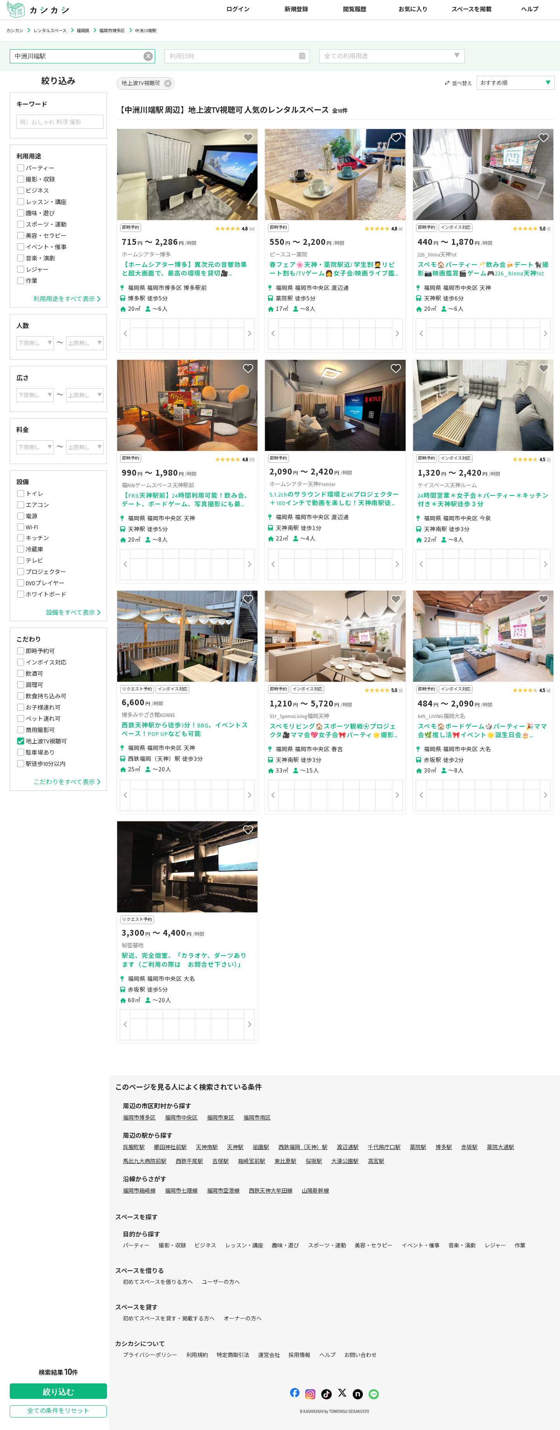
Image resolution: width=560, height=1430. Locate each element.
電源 (31, 516)
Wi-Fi (32, 527)
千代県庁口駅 (384, 1147)
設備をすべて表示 (73, 612)
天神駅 (235, 1147)
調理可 (34, 685)
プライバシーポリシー (150, 1355)
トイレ (34, 494)
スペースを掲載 (472, 9)
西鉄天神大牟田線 (270, 1191)
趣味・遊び (40, 213)
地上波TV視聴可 (46, 741)
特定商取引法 (233, 1355)
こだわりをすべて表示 (66, 782)
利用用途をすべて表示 (66, 299)
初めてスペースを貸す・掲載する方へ (169, 1319)
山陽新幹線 (315, 1191)
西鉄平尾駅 (189, 1161)
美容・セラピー (46, 236)
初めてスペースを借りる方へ (158, 1282)
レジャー (37, 270)
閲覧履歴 (354, 9)
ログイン (238, 9)
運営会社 (269, 1355)
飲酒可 (34, 674)
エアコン (37, 505)
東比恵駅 (285, 1161)
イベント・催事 (46, 247)
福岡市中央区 (181, 1118)
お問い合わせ (360, 1355)
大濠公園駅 (345, 1161)
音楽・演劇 (40, 258)
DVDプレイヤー (45, 583)
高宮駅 (376, 1161)
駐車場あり (40, 753)
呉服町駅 (134, 1147)
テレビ (34, 561)
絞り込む (58, 1392)
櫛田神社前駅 (170, 1147)
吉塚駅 (220, 1161)
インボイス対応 (46, 662)
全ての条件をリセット (58, 1411)
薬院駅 (418, 1147)
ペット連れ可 (43, 719)
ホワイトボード (46, 594)
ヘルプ (530, 9)
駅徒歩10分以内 (45, 764)
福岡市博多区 (139, 1118)
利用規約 (197, 1355)
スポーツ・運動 (46, 224)
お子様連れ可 (43, 708)
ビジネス (37, 191)
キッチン (37, 538)
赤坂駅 (469, 1147)
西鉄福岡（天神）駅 (302, 1147)
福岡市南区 (257, 1118)
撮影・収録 (40, 179)
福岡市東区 (220, 1118)
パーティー (40, 168)
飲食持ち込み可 (46, 696)
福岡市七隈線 (181, 1191)
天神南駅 (207, 1147)
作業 (31, 281)
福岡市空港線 (223, 1191)
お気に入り (413, 9)
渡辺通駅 (348, 1147)
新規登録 (296, 9)
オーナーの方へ (243, 1319)
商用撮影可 (40, 730)
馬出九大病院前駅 (144, 1161)
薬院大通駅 (500, 1147)
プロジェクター (46, 572)
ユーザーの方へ (221, 1282)
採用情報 (299, 1355)
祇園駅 (261, 1147)
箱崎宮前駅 (251, 1161)
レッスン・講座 (46, 202)
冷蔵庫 (34, 549)
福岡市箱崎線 (139, 1191)
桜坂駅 (314, 1161)
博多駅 (444, 1147)
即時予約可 (40, 651)
